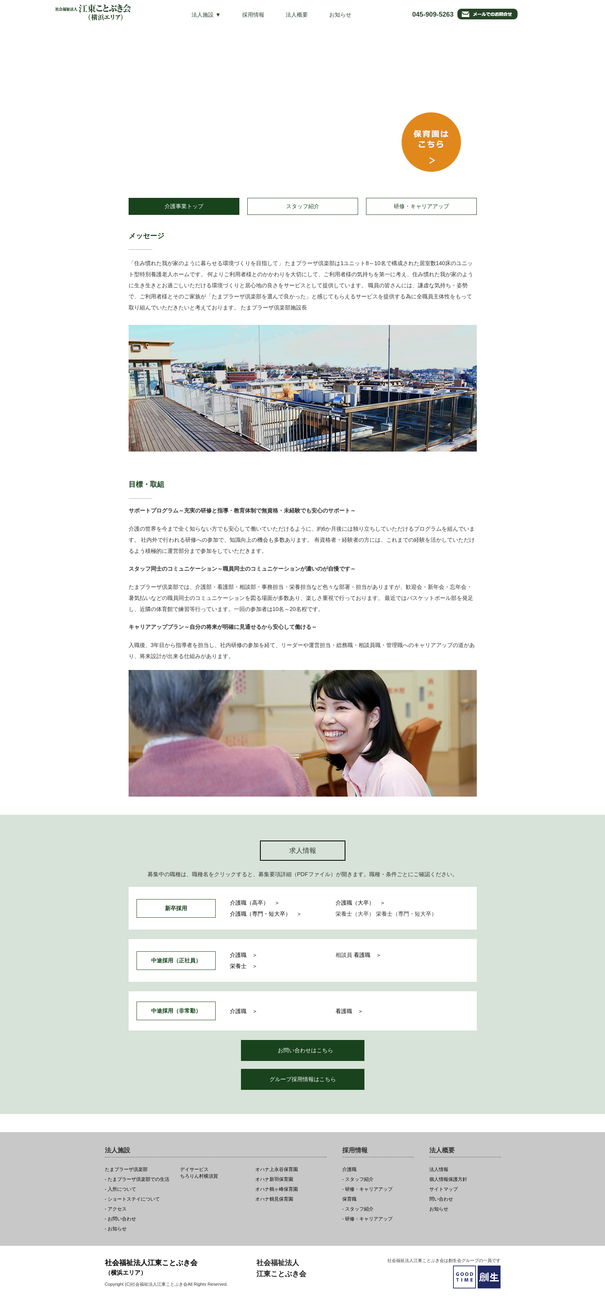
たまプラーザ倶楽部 (126, 1169)
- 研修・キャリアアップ (367, 1189)
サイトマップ (443, 1189)
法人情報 (438, 1169)
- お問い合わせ (120, 1219)
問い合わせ (441, 1199)
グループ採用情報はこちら (302, 1079)
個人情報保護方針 (448, 1179)
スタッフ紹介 (302, 206)
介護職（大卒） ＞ (360, 902)
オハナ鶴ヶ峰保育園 (276, 1189)
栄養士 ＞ (244, 966)
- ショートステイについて (132, 1199)
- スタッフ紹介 (358, 1179)
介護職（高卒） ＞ (255, 902)
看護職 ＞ (367, 955)
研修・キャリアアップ (421, 206)
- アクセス (116, 1209)
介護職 (349, 1169)
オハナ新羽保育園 (274, 1179)
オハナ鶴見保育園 (274, 1199)
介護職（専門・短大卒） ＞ (266, 914)
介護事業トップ (184, 206)
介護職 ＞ (244, 955)
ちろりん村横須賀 (215, 1173)
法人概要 (297, 14)
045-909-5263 (433, 14)
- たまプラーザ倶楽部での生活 (137, 1179)
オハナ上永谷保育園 (276, 1169)
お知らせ (340, 14)
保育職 (349, 1199)
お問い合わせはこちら (305, 1050)
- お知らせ (116, 1229)
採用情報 (253, 14)
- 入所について (120, 1189)
